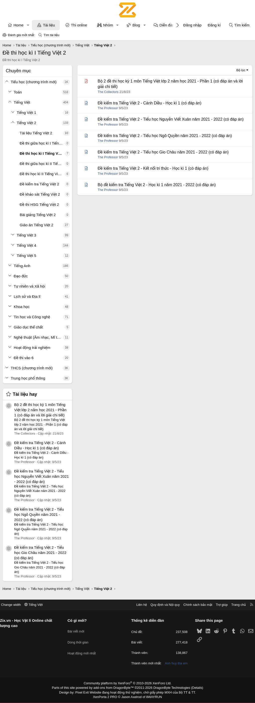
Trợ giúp (218, 601)
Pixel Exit (85, 693)
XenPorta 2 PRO (107, 697)
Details (191, 689)
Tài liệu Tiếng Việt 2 (36, 133)
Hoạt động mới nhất (83, 643)
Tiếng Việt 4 (26, 245)
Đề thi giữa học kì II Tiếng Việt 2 (42, 163)
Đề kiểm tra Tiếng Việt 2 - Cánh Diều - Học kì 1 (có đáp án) (149, 103)
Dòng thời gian (79, 634)
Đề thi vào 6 (24, 358)
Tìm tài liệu (51, 35)
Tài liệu (49, 25)
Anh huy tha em (174, 665)
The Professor (108, 108)
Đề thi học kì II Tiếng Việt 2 (42, 174)
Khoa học (22, 307)
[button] (28, 25)
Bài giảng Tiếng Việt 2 (38, 215)
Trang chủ (235, 601)
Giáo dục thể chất (28, 327)
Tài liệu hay (25, 394)
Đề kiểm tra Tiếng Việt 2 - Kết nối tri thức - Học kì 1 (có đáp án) (153, 168)
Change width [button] (15, 601)
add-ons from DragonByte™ (114, 689)
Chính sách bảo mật (194, 601)
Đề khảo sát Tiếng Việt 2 (40, 194)
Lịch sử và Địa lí (27, 296)
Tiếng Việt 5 (26, 255)
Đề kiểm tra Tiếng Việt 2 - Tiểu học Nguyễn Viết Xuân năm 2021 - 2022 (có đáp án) (41, 476)
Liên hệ (137, 601)
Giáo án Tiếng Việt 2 (36, 225)
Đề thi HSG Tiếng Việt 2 (39, 204)
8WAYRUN (152, 697)
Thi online (79, 25)
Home (18, 25)
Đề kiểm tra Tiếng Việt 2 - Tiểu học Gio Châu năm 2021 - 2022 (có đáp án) (40, 552)
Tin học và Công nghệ (32, 317)
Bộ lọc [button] (241, 70)
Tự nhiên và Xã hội (29, 286)
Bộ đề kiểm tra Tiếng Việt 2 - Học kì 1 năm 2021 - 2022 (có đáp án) (157, 185)
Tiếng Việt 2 (26, 123)
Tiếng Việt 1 (26, 112)
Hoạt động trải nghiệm (32, 347)
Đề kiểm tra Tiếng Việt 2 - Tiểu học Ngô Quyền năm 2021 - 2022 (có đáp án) (39, 514)
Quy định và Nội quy (161, 601)
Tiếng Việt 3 (26, 235)
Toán (18, 92)
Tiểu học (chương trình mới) (34, 82)
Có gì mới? (79, 617)
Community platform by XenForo (127, 684)
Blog (136, 25)
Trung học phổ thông (28, 378)
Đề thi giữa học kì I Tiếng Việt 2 (42, 143)
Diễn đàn (166, 25)
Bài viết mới (77, 625)
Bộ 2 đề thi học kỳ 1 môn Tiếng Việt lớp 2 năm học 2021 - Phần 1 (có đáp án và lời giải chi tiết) (40, 409)
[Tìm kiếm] (239, 25)
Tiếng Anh (22, 266)
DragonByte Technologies (168, 689)
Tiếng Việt (22, 102)
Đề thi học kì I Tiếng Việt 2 (42, 153)
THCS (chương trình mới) (32, 368)
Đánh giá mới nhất (21, 35)
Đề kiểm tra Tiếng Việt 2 (39, 184)
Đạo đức (21, 276)
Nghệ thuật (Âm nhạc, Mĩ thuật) (39, 337)
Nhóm (108, 25)
